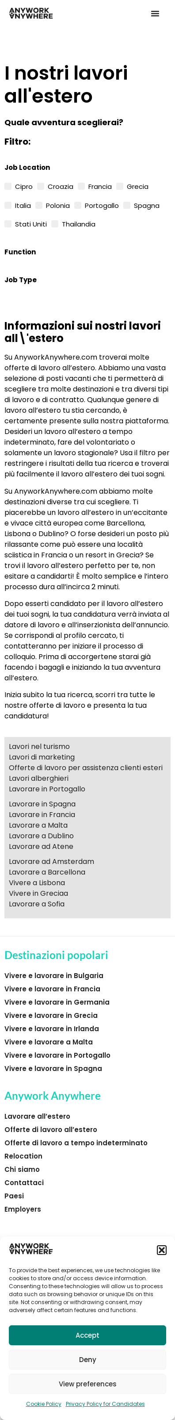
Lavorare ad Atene (41, 846)
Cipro (24, 186)
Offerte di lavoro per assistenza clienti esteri (86, 768)
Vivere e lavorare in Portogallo (57, 1055)
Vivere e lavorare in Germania (57, 1002)
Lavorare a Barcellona (47, 872)
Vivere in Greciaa (38, 893)
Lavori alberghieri (38, 778)
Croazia (60, 186)
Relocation (23, 1156)
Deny (87, 1359)
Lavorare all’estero (37, 1116)
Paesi (14, 1196)
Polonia (58, 205)
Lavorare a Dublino (41, 836)
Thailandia (78, 223)
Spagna (147, 205)
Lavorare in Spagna (42, 804)
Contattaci (24, 1182)
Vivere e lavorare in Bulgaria (53, 975)
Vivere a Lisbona (37, 883)
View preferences (88, 1384)
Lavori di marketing (42, 757)
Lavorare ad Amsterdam (51, 861)
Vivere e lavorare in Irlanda (51, 1028)
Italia (23, 205)
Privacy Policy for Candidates (105, 1404)
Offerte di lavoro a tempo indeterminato (76, 1143)
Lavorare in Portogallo (47, 789)
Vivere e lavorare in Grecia (51, 1015)
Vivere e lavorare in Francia (52, 989)
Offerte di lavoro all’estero (50, 1129)
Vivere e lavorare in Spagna (53, 1068)
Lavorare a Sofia (37, 904)
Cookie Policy (43, 1404)
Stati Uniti (31, 223)
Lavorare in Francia (42, 815)
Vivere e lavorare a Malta (48, 1042)
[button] (161, 1250)
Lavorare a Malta (38, 825)
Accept (87, 1335)
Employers (22, 1209)
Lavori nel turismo (39, 746)
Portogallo (102, 205)
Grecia (137, 186)
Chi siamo (22, 1169)
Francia (100, 186)
